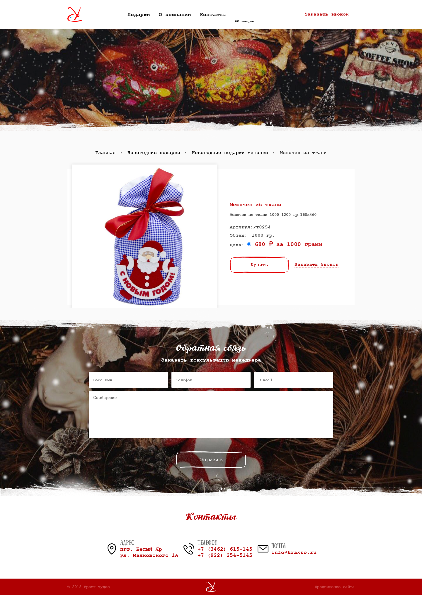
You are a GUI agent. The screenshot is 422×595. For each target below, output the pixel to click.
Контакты (213, 14)
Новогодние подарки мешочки (230, 152)
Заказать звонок (327, 14)
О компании (175, 14)
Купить (259, 264)
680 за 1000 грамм (284, 244)
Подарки (138, 14)
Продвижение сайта (335, 586)
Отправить (211, 459)
